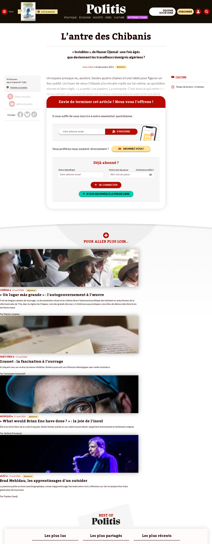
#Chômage (53, 497)
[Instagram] (202, 519)
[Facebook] (175, 519)
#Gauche (52, 490)
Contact (5, 533)
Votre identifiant (66, 169)
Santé (15, 494)
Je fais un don (31, 487)
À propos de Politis (33, 503)
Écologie (85, 17)
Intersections (137, 17)
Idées (108, 17)
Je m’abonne (30, 494)
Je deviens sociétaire (34, 490)
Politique (70, 17)
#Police (51, 487)
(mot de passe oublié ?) (145, 169)
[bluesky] (184, 519)
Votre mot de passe (118, 169)
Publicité (108, 533)
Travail (15, 484)
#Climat (51, 484)
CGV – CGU (64, 533)
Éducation (17, 490)
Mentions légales (21, 533)
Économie (16, 487)
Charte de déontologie (44, 533)
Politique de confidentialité (87, 533)
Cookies (120, 533)
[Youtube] (193, 519)
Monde (4, 503)
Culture (119, 17)
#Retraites (53, 494)
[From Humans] (178, 526)
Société (98, 17)
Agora (4, 484)
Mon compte (31, 506)
